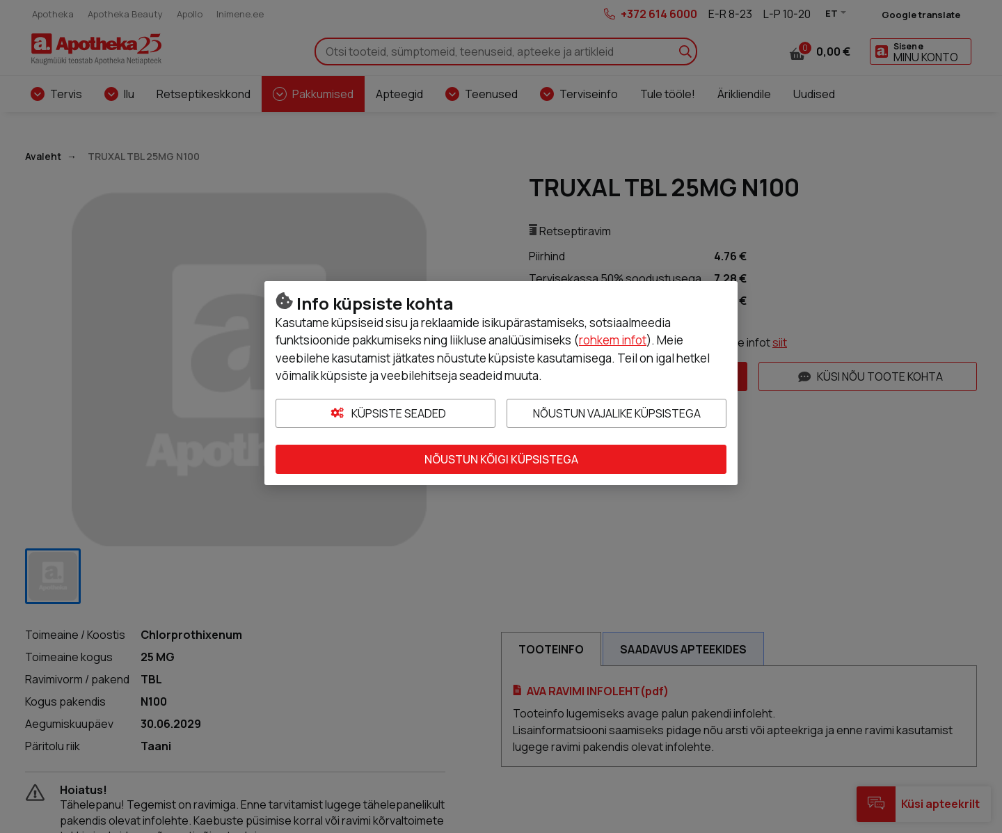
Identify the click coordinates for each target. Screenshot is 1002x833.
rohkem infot (612, 340)
